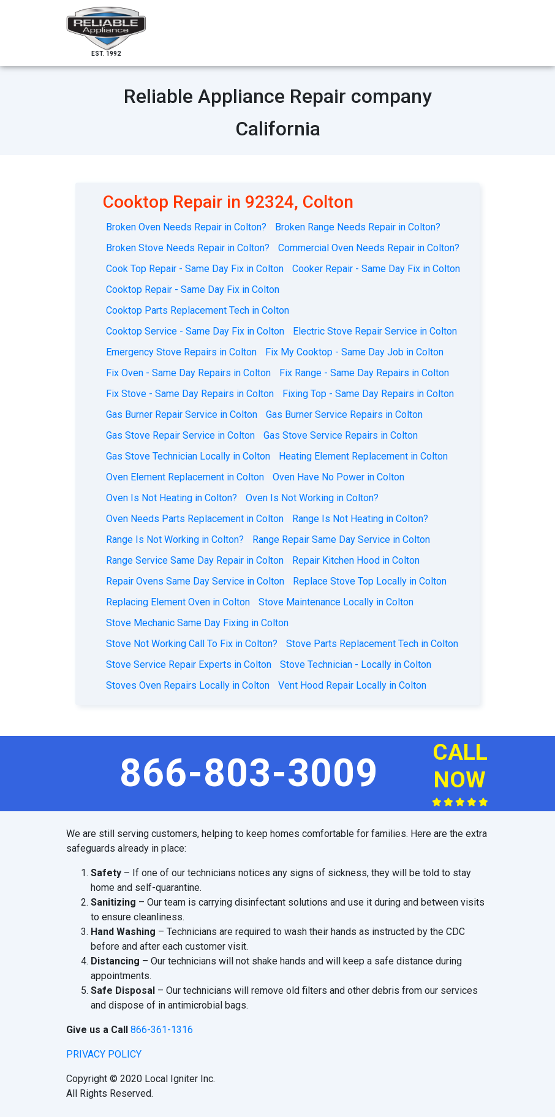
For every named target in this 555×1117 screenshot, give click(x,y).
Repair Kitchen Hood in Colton (356, 560)
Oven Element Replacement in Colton (185, 477)
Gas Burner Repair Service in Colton (181, 414)
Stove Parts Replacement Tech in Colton (372, 643)
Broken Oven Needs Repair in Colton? (186, 227)
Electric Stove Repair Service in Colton (375, 331)
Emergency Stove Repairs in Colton (181, 352)
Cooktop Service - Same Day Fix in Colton (195, 331)
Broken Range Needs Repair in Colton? (357, 227)
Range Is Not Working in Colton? (175, 539)
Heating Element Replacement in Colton (363, 456)
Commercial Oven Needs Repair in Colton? (368, 248)
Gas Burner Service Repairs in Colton (344, 414)
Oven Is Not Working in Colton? (312, 498)
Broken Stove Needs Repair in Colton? (188, 248)
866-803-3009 (248, 773)
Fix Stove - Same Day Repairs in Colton (190, 393)
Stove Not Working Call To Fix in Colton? (192, 643)
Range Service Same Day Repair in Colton (195, 560)
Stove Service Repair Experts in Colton (188, 664)
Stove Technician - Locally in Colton (355, 664)
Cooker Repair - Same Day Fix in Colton (376, 269)
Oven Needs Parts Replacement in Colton (195, 518)
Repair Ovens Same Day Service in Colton (195, 581)
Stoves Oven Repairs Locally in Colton (188, 685)
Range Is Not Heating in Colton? (360, 518)
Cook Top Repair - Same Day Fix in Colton (195, 269)
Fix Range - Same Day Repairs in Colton (364, 373)
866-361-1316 (161, 1030)
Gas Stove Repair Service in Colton (180, 435)
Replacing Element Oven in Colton (178, 602)
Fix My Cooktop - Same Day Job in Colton (354, 352)
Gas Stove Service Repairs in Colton (340, 435)
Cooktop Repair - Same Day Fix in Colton (192, 289)
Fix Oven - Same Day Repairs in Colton (188, 373)
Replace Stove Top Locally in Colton (370, 581)
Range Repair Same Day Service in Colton (341, 539)
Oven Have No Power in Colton (338, 477)
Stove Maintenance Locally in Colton (336, 602)
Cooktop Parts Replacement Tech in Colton (197, 310)
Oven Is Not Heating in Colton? (171, 498)
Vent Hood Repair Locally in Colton (352, 685)
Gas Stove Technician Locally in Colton (188, 456)
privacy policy (104, 1054)
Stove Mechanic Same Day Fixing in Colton (197, 623)
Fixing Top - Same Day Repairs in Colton (368, 393)
